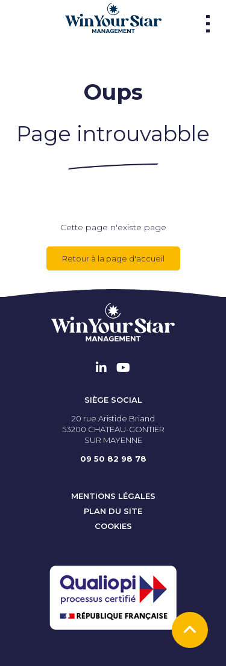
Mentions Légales (113, 496)
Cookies (113, 526)
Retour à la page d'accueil (113, 258)
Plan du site (113, 511)
